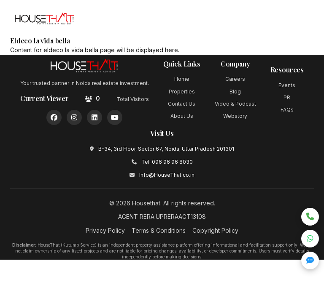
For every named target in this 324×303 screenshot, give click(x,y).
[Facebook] (54, 117)
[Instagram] (74, 117)
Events (286, 85)
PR (287, 97)
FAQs (287, 109)
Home (181, 79)
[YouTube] (114, 117)
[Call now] (310, 217)
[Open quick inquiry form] (310, 260)
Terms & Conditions (159, 230)
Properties (182, 91)
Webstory (235, 116)
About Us (181, 116)
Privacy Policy (105, 230)
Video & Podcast (235, 104)
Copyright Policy (215, 230)
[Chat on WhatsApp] (310, 238)
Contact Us (181, 104)
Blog (235, 91)
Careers (235, 79)
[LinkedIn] (94, 117)
